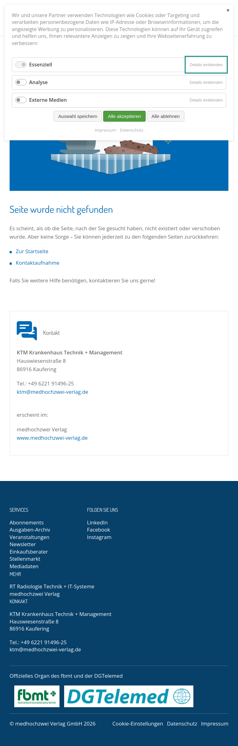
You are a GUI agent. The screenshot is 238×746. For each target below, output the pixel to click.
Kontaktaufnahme (38, 262)
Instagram (99, 537)
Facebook (98, 529)
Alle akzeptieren (124, 116)
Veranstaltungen (30, 537)
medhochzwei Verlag (35, 593)
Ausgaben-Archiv (30, 529)
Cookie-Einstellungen (137, 723)
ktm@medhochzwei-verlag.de (52, 391)
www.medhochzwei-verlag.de (52, 437)
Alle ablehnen (166, 116)
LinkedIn (97, 522)
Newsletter (23, 544)
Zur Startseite (32, 251)
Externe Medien (48, 100)
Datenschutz (182, 723)
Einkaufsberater (29, 551)
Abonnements (27, 522)
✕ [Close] (228, 10)
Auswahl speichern (77, 116)
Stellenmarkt (25, 558)
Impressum (215, 723)
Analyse (38, 82)
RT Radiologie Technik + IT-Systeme (52, 586)
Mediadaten (24, 566)
